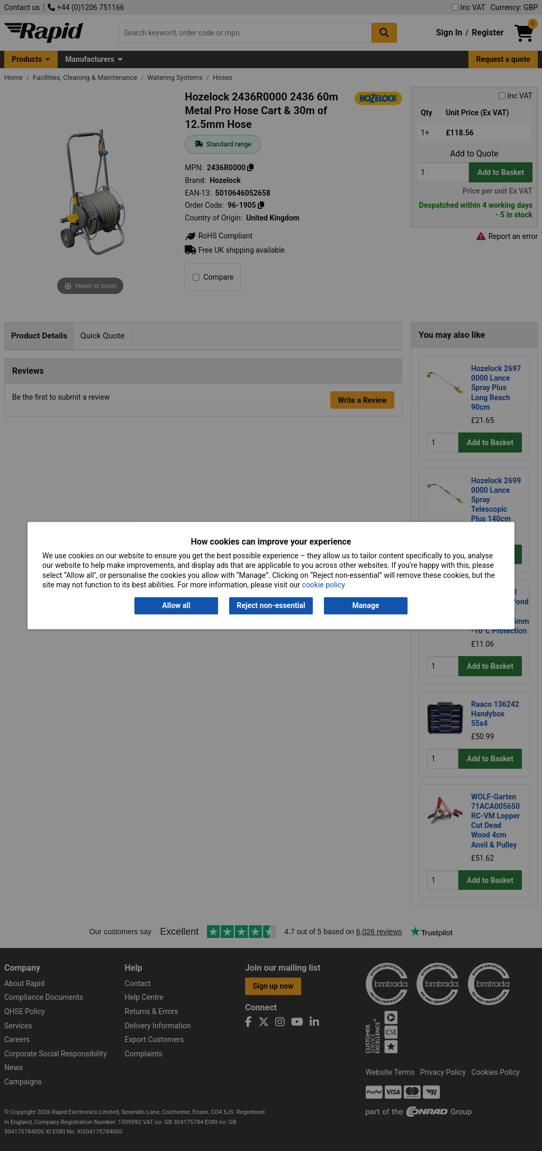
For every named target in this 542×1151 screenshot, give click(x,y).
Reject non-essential (271, 606)
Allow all (176, 606)
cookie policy (323, 585)
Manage (366, 606)
